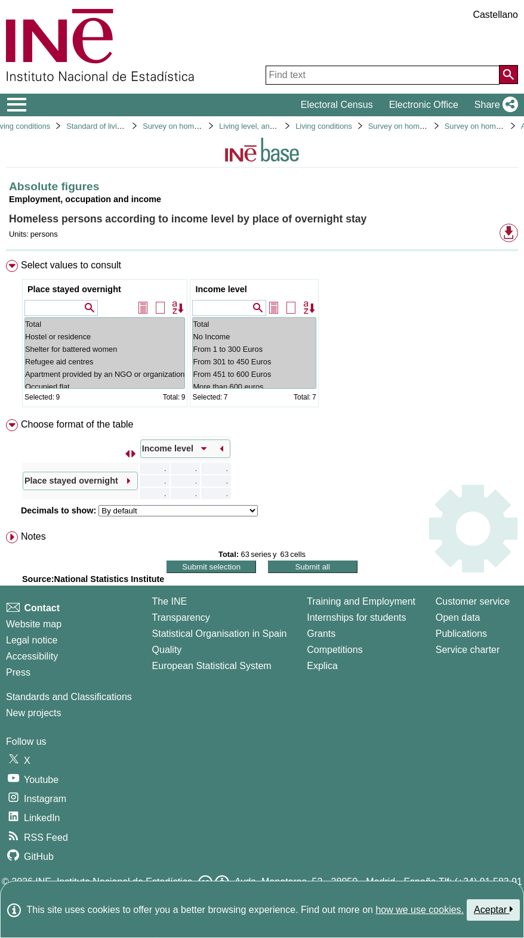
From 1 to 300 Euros (254, 349)
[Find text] (383, 75)
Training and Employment (361, 601)
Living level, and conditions (264, 126)
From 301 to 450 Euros (254, 361)
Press (18, 672)
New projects (33, 713)
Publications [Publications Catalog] (461, 634)
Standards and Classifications (69, 697)
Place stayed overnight (74, 289)
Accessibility (32, 656)
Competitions (334, 650)
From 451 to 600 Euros (254, 374)
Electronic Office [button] (423, 105)
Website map (33, 624)
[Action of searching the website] (508, 74)
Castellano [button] (495, 15)
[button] (494, 105)
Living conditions (323, 126)
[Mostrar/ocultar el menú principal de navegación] (17, 105)
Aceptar (493, 909)
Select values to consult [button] (71, 265)
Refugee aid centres (104, 361)
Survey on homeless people (190, 126)
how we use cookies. (419, 910)
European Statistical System (212, 666)
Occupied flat (104, 386)
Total (104, 324)
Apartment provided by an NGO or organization (104, 374)
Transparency (181, 617)
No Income (254, 336)
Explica (322, 666)
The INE (169, 601)
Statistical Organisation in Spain (219, 634)
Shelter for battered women (104, 349)
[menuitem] (262, 336)
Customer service (473, 601)
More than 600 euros (254, 386)
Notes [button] (33, 536)
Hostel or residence (104, 336)
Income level (220, 289)
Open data (458, 617)
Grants (321, 634)
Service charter (468, 650)
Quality (167, 650)
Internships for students (356, 617)
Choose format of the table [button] (77, 424)
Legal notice (31, 640)
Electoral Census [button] (337, 105)
